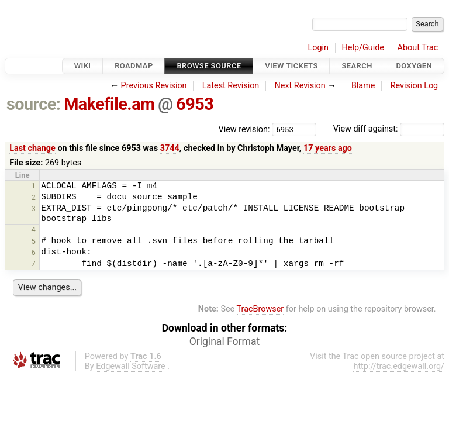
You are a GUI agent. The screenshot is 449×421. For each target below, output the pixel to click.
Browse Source (209, 65)
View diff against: (388, 129)
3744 (169, 148)
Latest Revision (231, 86)
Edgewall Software (130, 366)
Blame (363, 86)
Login (318, 48)
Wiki (82, 65)
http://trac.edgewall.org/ (398, 366)
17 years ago (327, 148)
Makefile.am (109, 104)
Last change (32, 148)
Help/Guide (363, 48)
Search (356, 65)
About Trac (418, 48)
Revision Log (414, 86)
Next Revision (299, 86)
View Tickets (291, 65)
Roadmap (134, 65)
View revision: (244, 129)
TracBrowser (260, 309)
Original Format (224, 341)
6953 (194, 104)
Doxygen (414, 65)
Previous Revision (154, 86)
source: (33, 104)
